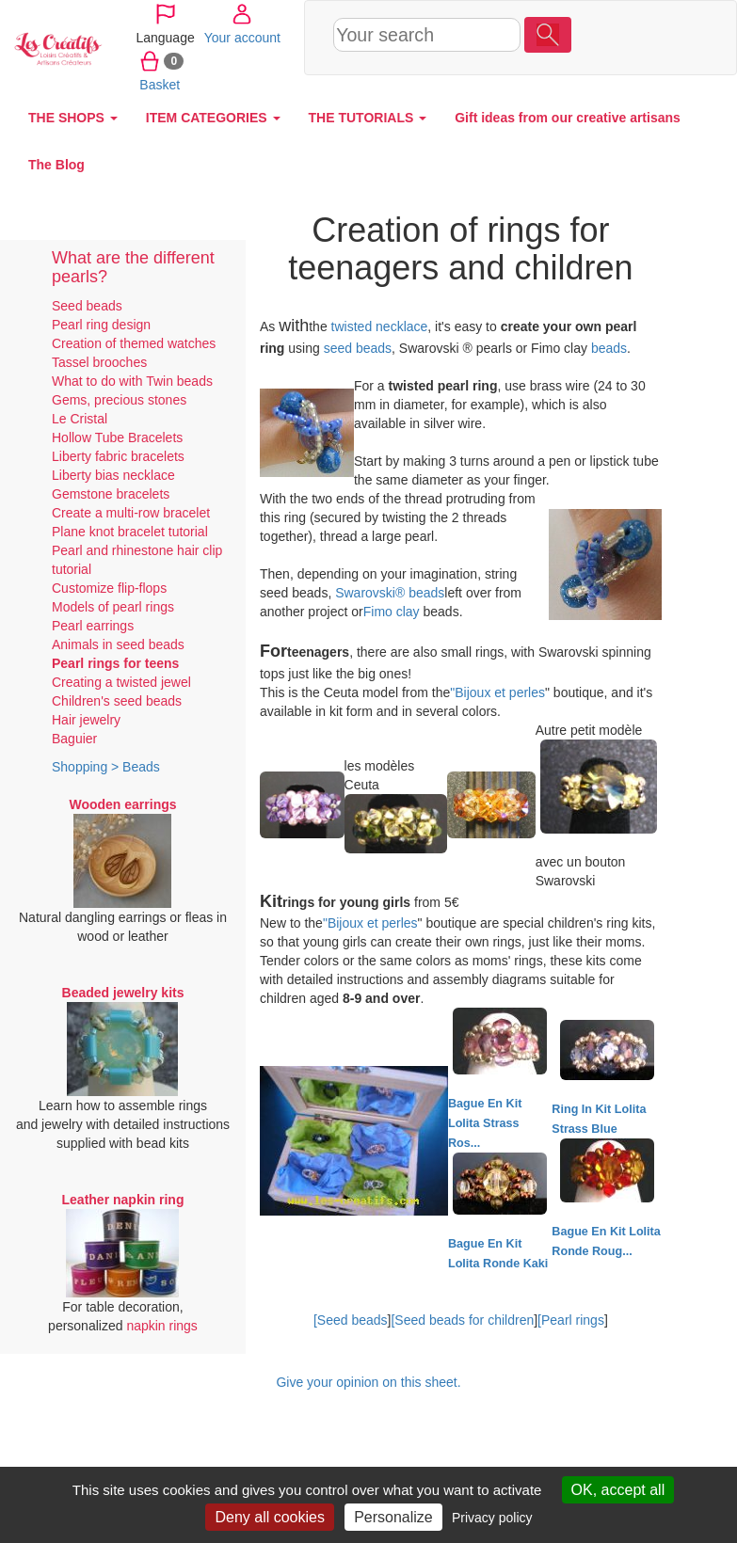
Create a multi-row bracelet (131, 512)
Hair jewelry (86, 719)
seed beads (358, 348)
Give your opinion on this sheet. (368, 1382)
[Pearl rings (570, 1320)
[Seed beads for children (462, 1320)
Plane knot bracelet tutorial (130, 531)
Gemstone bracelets (110, 493)
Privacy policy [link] (492, 1517)
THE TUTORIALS (368, 117)
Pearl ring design (101, 324)
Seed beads (87, 305)
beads (609, 348)
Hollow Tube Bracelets (117, 437)
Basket (597, 83)
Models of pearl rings (113, 606)
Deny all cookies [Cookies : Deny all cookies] (270, 1517)
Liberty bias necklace (113, 475)
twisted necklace (379, 326)
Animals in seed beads (118, 644)
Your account (611, 36)
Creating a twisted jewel (121, 682)
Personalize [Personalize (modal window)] (393, 1517)
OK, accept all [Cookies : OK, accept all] (618, 1490)
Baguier (74, 738)
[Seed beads (350, 1320)
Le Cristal (79, 418)
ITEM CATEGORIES (213, 117)
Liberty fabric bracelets (118, 456)
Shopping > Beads (106, 766)
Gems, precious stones (119, 399)
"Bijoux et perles (497, 692)
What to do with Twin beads (132, 381)
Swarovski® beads (389, 592)
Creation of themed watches (134, 343)
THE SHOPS (73, 117)
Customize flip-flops (109, 588)
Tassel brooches (99, 362)
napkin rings (162, 1325)
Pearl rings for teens (115, 663)
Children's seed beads (117, 700)
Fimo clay (391, 611)
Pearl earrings (93, 625)
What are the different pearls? (133, 267)
